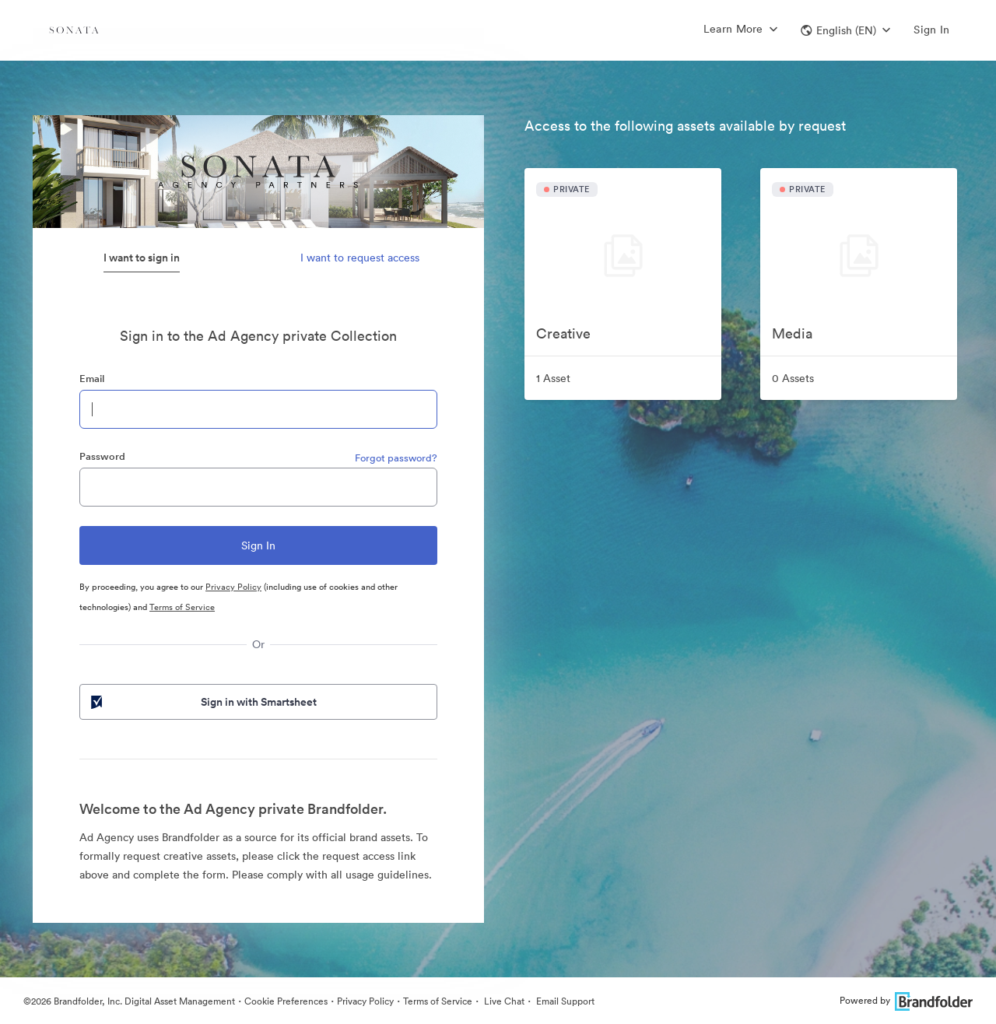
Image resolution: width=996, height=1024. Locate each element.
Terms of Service (182, 607)
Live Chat (503, 1001)
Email (91, 378)
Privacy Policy (233, 586)
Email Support (564, 1001)
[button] (845, 30)
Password (102, 456)
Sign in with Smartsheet (202, 702)
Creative (563, 333)
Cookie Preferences (286, 1001)
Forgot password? (396, 458)
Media (792, 333)
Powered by (906, 1000)
